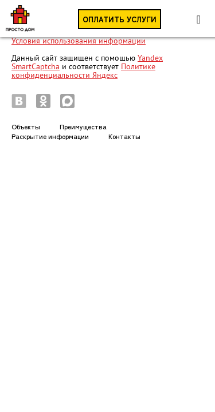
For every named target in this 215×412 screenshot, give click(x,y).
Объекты (25, 126)
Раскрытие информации (50, 136)
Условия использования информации (78, 41)
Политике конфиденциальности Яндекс (83, 71)
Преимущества (83, 126)
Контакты (124, 136)
